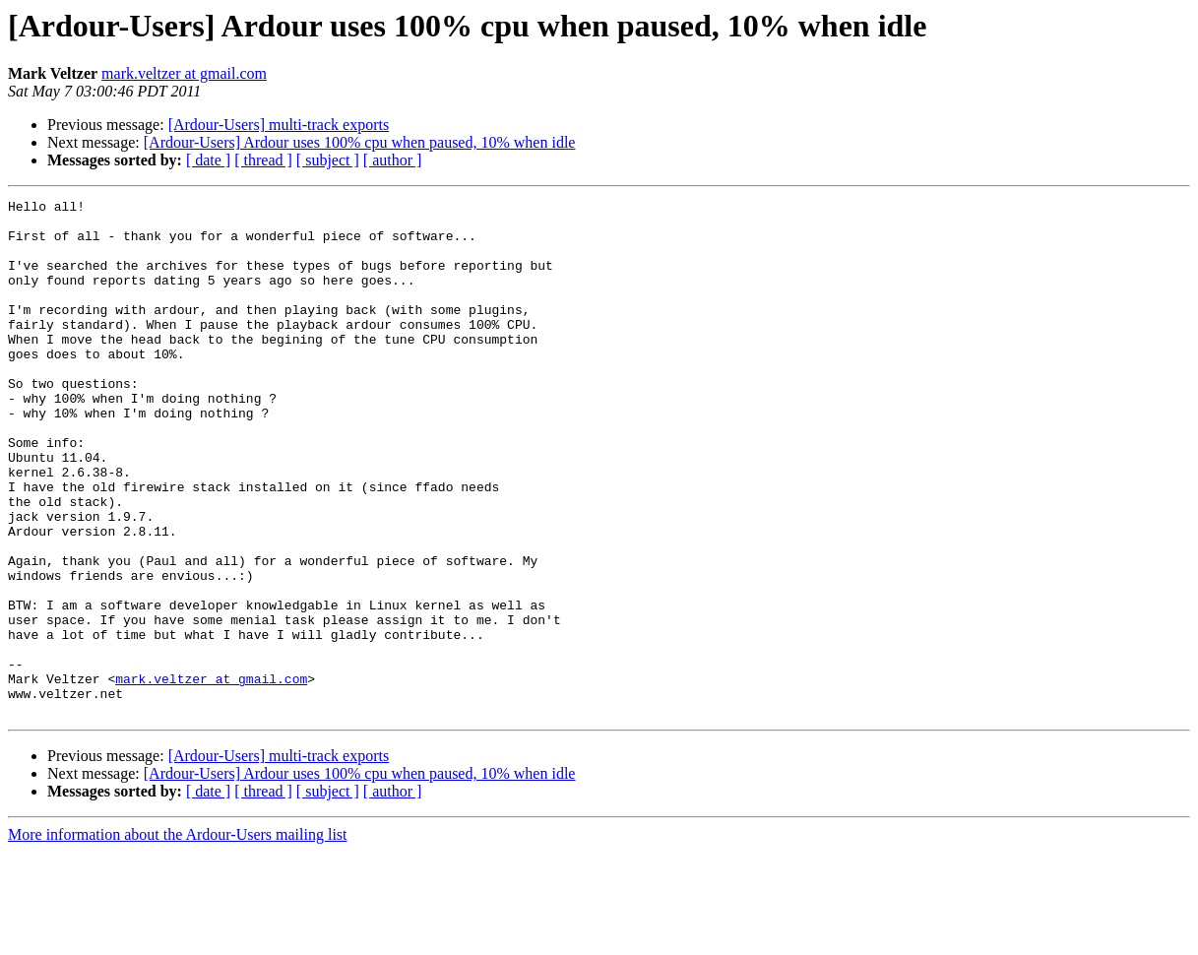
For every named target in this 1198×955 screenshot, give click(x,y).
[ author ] (392, 160)
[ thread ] (263, 160)
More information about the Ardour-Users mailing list (177, 937)
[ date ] (208, 160)
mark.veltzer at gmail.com (184, 73)
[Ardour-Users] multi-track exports (279, 124)
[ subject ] (327, 160)
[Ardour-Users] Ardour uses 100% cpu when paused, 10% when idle (360, 142)
